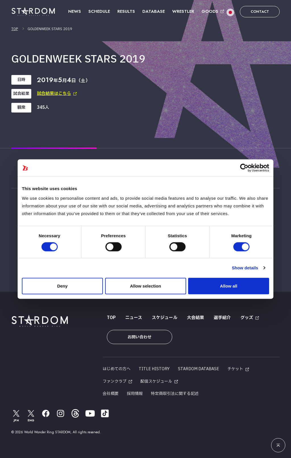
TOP (14, 29)
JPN (16, 415)
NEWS (74, 11)
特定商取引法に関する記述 (175, 394)
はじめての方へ (116, 369)
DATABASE (153, 11)
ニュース (133, 318)
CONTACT (260, 11)
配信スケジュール (156, 381)
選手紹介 (222, 318)
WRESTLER (183, 11)
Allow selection (145, 285)
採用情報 (135, 394)
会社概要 (111, 394)
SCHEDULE (99, 11)
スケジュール (164, 318)
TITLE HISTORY (154, 369)
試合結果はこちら (54, 93)
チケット (235, 369)
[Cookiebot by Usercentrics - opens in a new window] (244, 168)
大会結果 (195, 318)
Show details (245, 267)
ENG (31, 415)
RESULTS (126, 11)
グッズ (246, 318)
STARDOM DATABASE (198, 369)
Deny (62, 285)
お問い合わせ (139, 337)
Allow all (228, 285)
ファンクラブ (114, 381)
